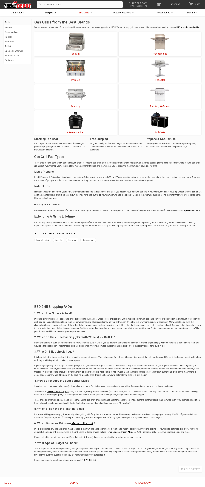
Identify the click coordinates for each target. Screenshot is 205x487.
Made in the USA (82, 373)
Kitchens (124, 12)
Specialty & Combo (14, 51)
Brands (18, 12)
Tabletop (9, 46)
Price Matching (12, 442)
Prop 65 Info (76, 457)
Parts (52, 12)
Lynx (110, 382)
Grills (86, 12)
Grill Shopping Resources (53, 183)
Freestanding (11, 32)
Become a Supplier (14, 457)
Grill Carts (9, 60)
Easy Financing (12, 453)
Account (74, 442)
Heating (193, 12)
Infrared (9, 37)
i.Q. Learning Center (14, 445)
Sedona (116, 382)
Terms (73, 464)
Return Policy (76, 445)
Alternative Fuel (12, 55)
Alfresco (132, 382)
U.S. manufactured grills (188, 27)
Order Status (76, 438)
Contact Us (10, 464)
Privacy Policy (77, 461)
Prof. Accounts (12, 461)
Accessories (165, 12)
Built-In (8, 27)
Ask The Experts (190, 419)
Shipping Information (81, 449)
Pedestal (9, 41)
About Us (9, 438)
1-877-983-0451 (90, 410)
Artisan (124, 382)
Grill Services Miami (80, 453)
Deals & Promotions (14, 449)
